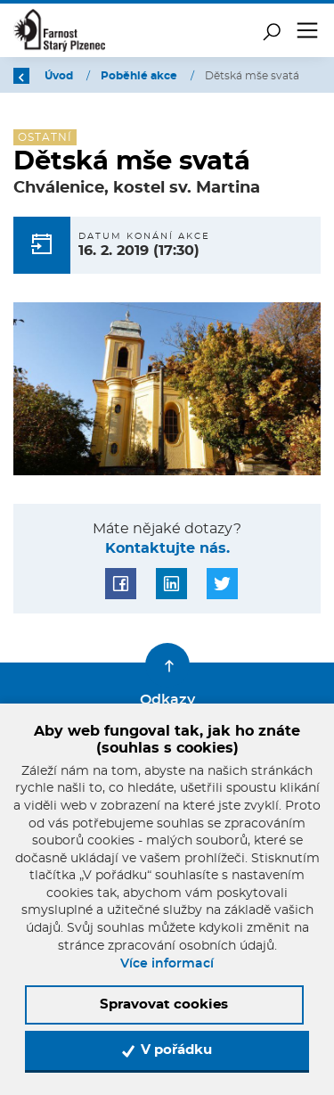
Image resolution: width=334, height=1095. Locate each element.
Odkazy (167, 700)
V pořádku (167, 1050)
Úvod (60, 75)
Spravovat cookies (164, 1004)
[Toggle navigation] (307, 30)
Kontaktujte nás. (167, 548)
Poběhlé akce (140, 75)
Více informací (167, 964)
